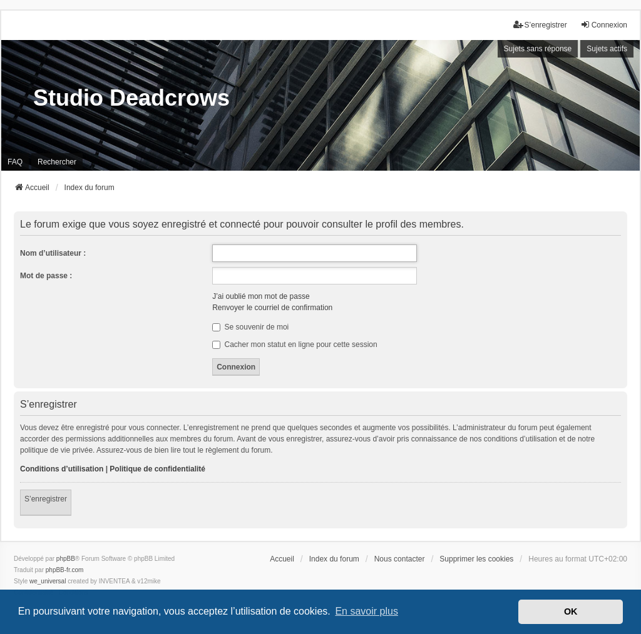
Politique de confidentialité (157, 469)
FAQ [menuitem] (15, 162)
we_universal (47, 581)
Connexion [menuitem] (603, 24)
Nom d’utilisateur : (53, 253)
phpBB (65, 558)
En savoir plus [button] (366, 611)
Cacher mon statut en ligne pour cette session (294, 344)
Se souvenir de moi (250, 327)
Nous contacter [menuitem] (399, 559)
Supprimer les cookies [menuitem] (476, 559)
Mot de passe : (46, 275)
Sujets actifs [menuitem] (607, 48)
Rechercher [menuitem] (57, 162)
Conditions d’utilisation (61, 469)
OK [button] (571, 611)
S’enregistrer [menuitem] (540, 24)
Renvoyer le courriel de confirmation (272, 307)
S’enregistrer (45, 499)
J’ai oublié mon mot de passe (260, 296)
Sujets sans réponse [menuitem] (538, 48)
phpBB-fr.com (65, 569)
